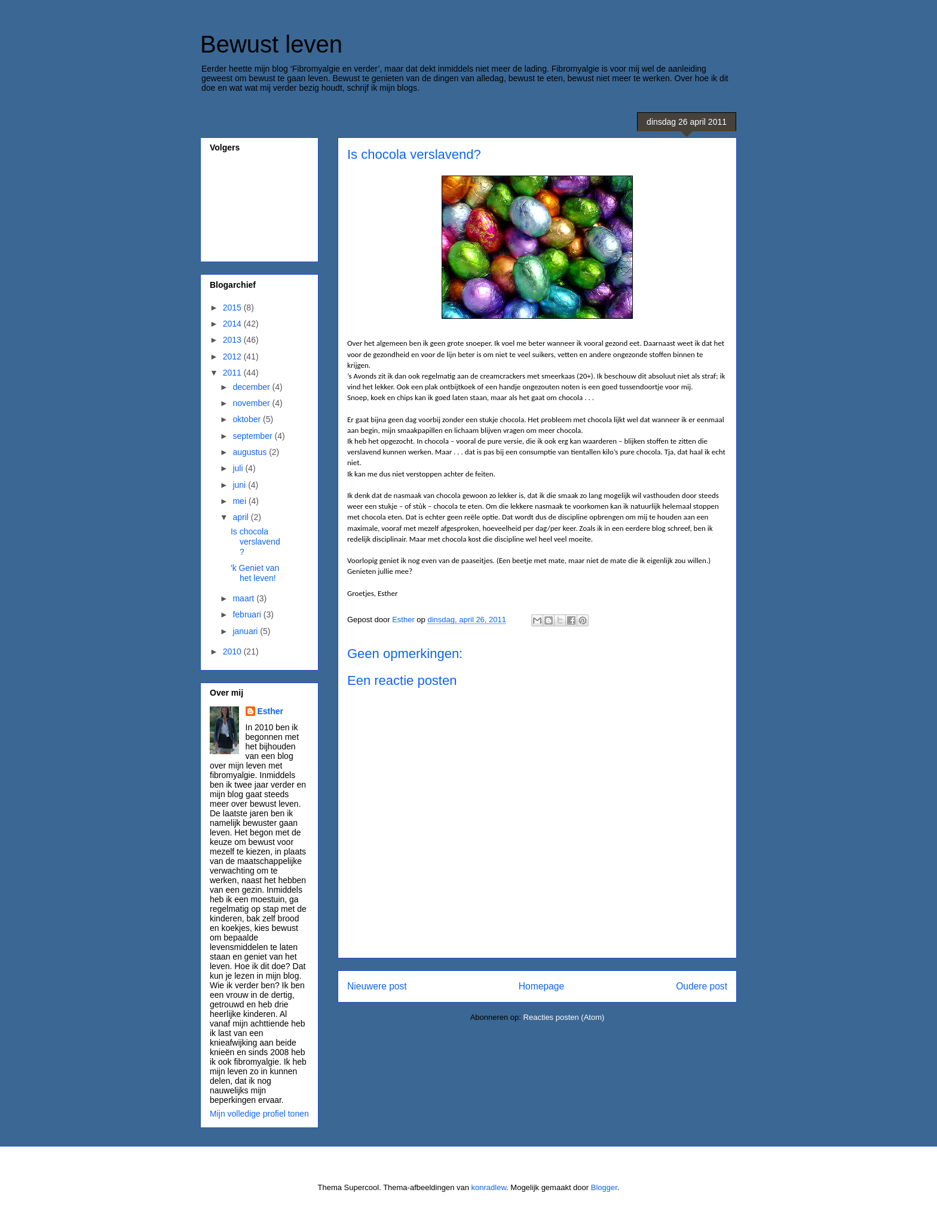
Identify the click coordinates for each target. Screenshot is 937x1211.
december (252, 387)
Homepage (541, 986)
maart (244, 598)
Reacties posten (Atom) (564, 1017)
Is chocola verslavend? (255, 542)
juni (240, 485)
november (252, 403)
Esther (271, 711)
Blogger (604, 1187)
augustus (250, 452)
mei (240, 501)
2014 (233, 323)
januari (246, 631)
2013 (233, 340)
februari (247, 614)
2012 (233, 356)
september (253, 436)
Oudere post (701, 986)
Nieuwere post (377, 986)
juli (238, 468)
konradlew (489, 1187)
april (241, 517)
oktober (247, 419)
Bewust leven (271, 44)
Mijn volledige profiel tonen (259, 1113)
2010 (233, 651)
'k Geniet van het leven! (255, 573)
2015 (233, 307)
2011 (233, 372)
